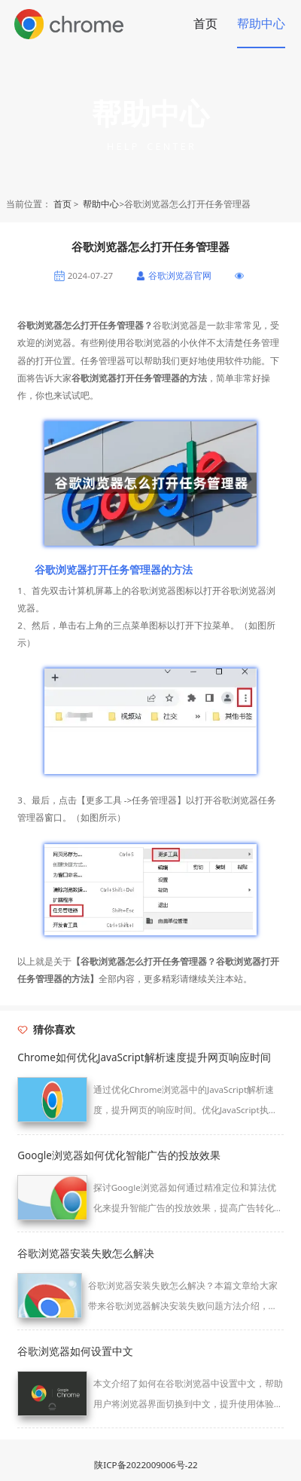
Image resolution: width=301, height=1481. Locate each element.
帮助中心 (261, 23)
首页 (205, 23)
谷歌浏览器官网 (179, 275)
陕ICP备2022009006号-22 (145, 1464)
